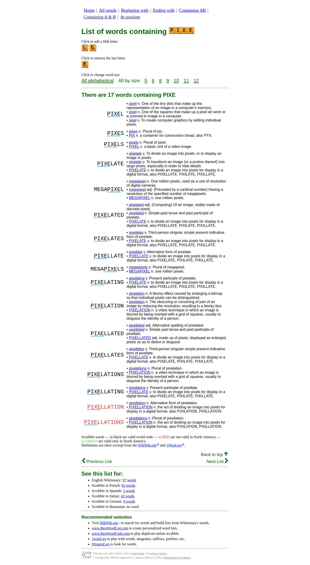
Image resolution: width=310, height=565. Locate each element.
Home (89, 10)
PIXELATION (139, 310)
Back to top (214, 454)
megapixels (138, 267)
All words (107, 10)
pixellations (138, 418)
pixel (133, 104)
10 (176, 80)
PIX (132, 135)
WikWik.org (147, 445)
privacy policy (158, 553)
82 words (128, 485)
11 (186, 80)
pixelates (136, 232)
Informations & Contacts (177, 557)
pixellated (137, 325)
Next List (217, 461)
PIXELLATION (140, 407)
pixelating (137, 278)
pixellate (136, 252)
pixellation (137, 403)
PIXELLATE (138, 256)
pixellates (136, 349)
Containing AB (192, 10)
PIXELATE (137, 170)
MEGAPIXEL (139, 198)
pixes (133, 131)
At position (130, 17)
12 (196, 80)
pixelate (135, 153)
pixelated (136, 205)
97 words (129, 480)
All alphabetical (97, 80)
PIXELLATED (140, 338)
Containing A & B (100, 17)
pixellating (137, 388)
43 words (127, 496)
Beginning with (135, 10)
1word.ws (99, 539)
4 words (129, 501)
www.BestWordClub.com (111, 533)
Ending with (164, 10)
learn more (138, 553)
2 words (129, 491)
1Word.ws (173, 445)
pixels (133, 142)
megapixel (137, 181)
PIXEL (134, 147)
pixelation (137, 293)
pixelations (137, 368)
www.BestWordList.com (110, 528)
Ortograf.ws (101, 544)
